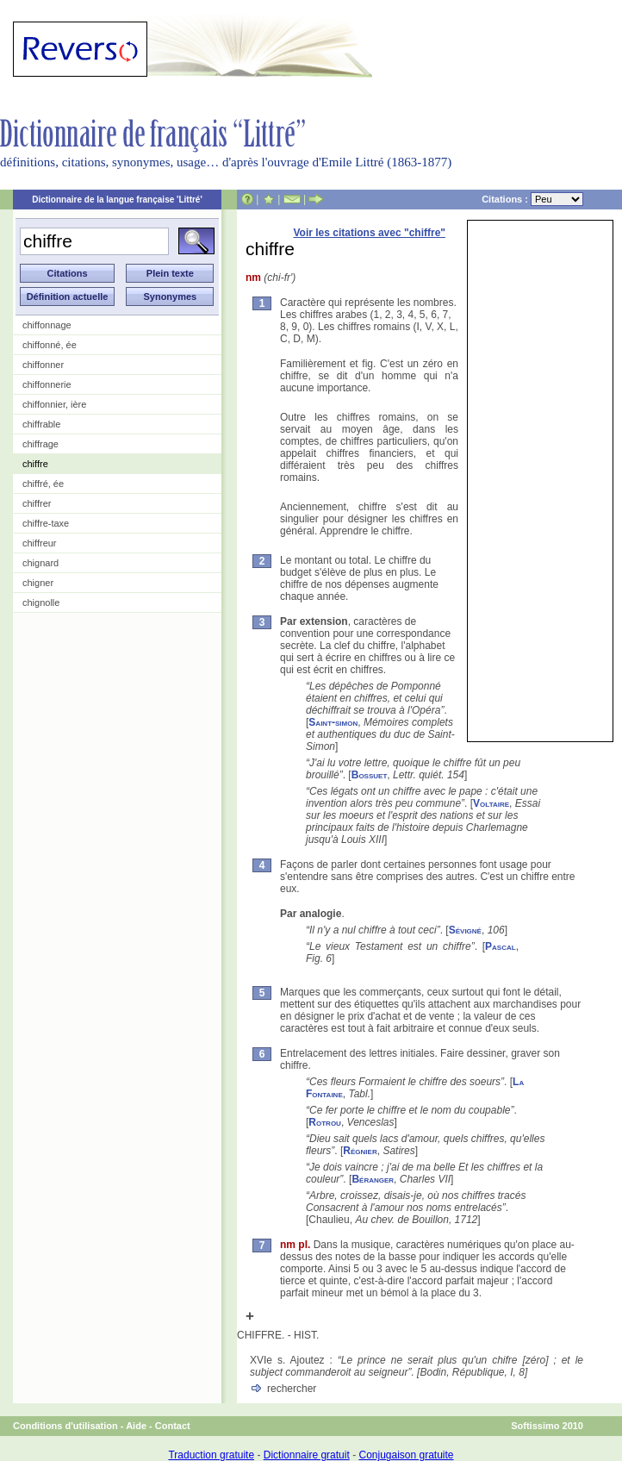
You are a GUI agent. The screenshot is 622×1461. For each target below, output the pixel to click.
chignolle (40, 602)
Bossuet (369, 775)
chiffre (35, 464)
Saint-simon (333, 722)
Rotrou (324, 1122)
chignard (40, 563)
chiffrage (40, 444)
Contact (172, 1425)
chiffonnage (47, 325)
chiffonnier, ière (54, 404)
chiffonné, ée (49, 345)
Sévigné (465, 930)
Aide (136, 1425)
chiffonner (43, 364)
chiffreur (39, 543)
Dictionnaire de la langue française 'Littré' (117, 199)
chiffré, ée (43, 483)
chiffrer (36, 503)
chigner (37, 583)
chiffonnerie (47, 384)
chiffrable (41, 424)
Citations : (532, 199)
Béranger (372, 1179)
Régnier (359, 1151)
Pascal (500, 946)
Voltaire (491, 803)
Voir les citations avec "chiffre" (369, 233)
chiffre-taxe (45, 523)
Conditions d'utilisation (65, 1425)
